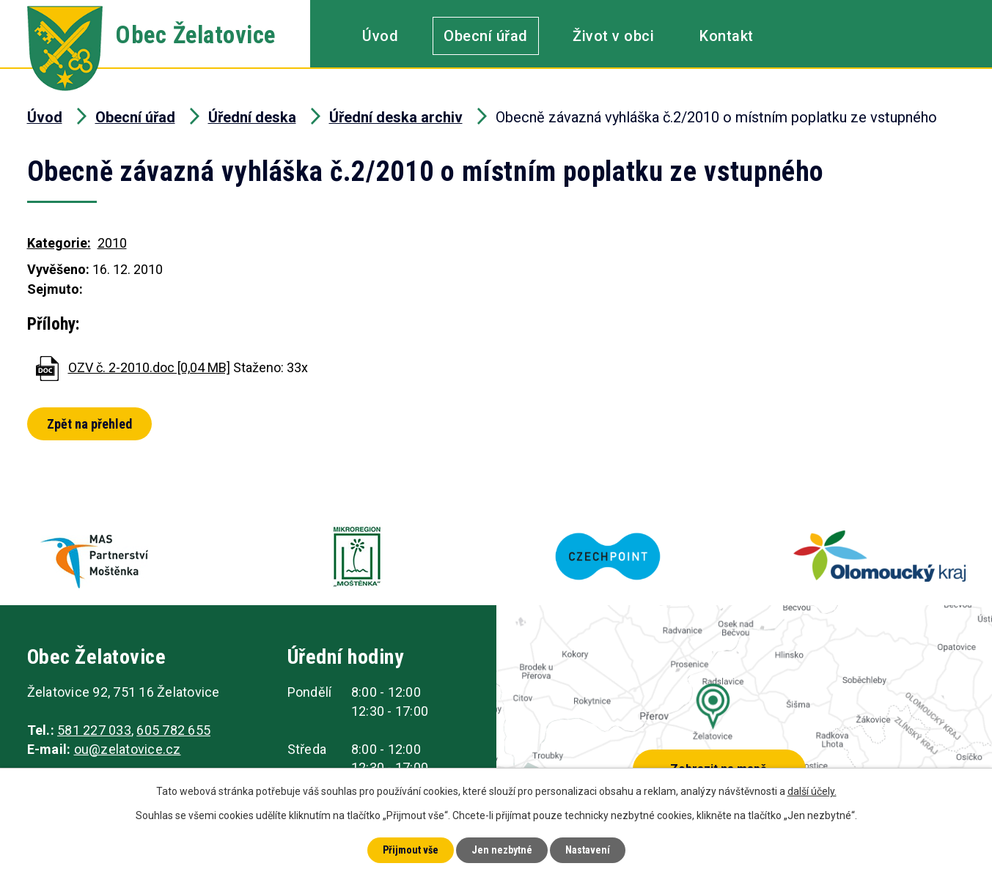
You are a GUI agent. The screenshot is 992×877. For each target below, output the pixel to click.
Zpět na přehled (89, 424)
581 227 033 (94, 730)
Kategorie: (59, 243)
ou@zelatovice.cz (127, 749)
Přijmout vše (410, 850)
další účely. (812, 791)
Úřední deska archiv (396, 117)
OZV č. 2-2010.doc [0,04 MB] (149, 367)
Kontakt (726, 36)
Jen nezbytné (501, 850)
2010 (112, 243)
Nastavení (587, 850)
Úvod (380, 36)
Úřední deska (252, 117)
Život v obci (613, 36)
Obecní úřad (486, 36)
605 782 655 (173, 730)
